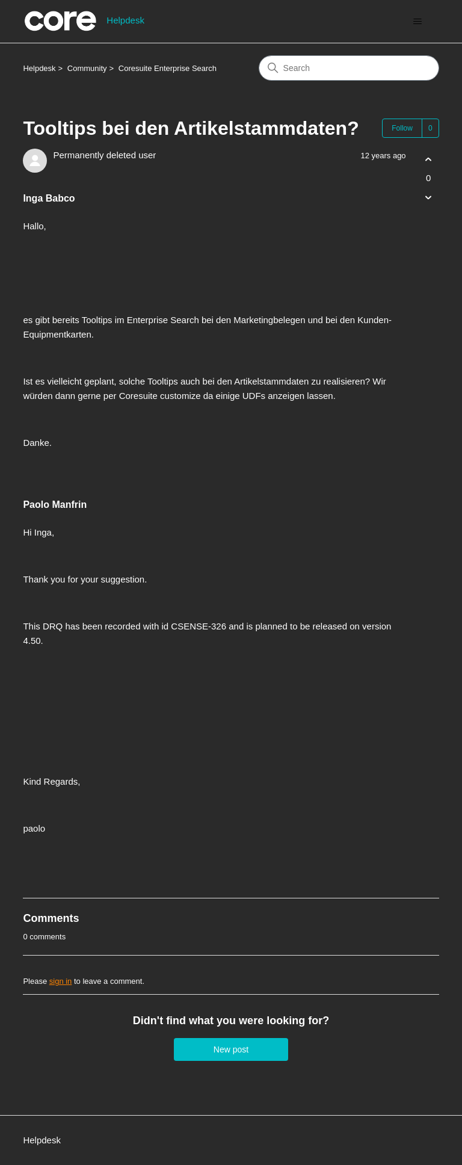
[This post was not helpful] (428, 197)
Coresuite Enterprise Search (168, 68)
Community (87, 68)
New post (231, 1049)
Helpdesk (39, 68)
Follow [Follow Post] (402, 128)
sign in (60, 981)
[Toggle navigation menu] (417, 21)
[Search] (349, 68)
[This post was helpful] (428, 159)
